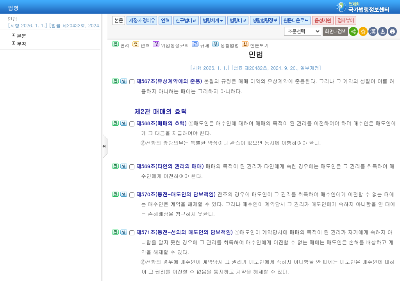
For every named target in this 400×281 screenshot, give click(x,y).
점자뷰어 (346, 18)
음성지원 (322, 18)
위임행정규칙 (171, 42)
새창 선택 (282, 24)
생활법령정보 (264, 18)
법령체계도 (213, 18)
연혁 (165, 18)
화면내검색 (335, 29)
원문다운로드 (296, 18)
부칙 (19, 40)
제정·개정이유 (142, 18)
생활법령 (225, 42)
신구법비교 (186, 18)
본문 (19, 33)
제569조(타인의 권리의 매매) (170, 163)
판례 (121, 42)
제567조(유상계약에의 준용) (170, 78)
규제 (200, 42)
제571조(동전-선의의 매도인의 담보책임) (185, 229)
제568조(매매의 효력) (162, 120)
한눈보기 (255, 42)
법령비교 (238, 18)
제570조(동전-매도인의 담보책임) (176, 191)
